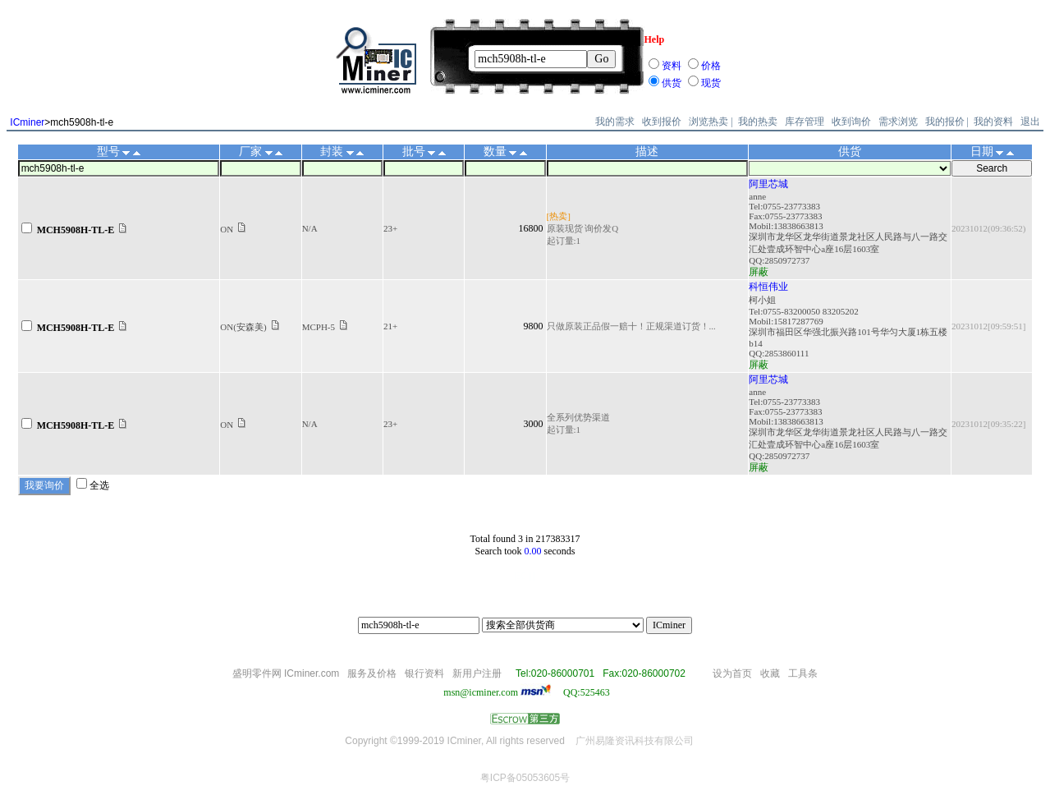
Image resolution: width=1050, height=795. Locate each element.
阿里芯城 (768, 184)
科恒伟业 (768, 286)
